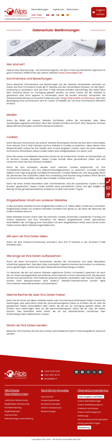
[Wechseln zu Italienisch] (57, 15)
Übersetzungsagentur (93, 390)
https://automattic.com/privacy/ (78, 98)
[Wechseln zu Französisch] (47, 15)
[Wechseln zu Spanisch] (67, 15)
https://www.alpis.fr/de (70, 72)
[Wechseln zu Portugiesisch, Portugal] (62, 15)
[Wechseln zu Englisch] (52, 15)
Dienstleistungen (39, 9)
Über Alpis (36, 14)
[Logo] (15, 12)
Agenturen (58, 9)
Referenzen (72, 9)
